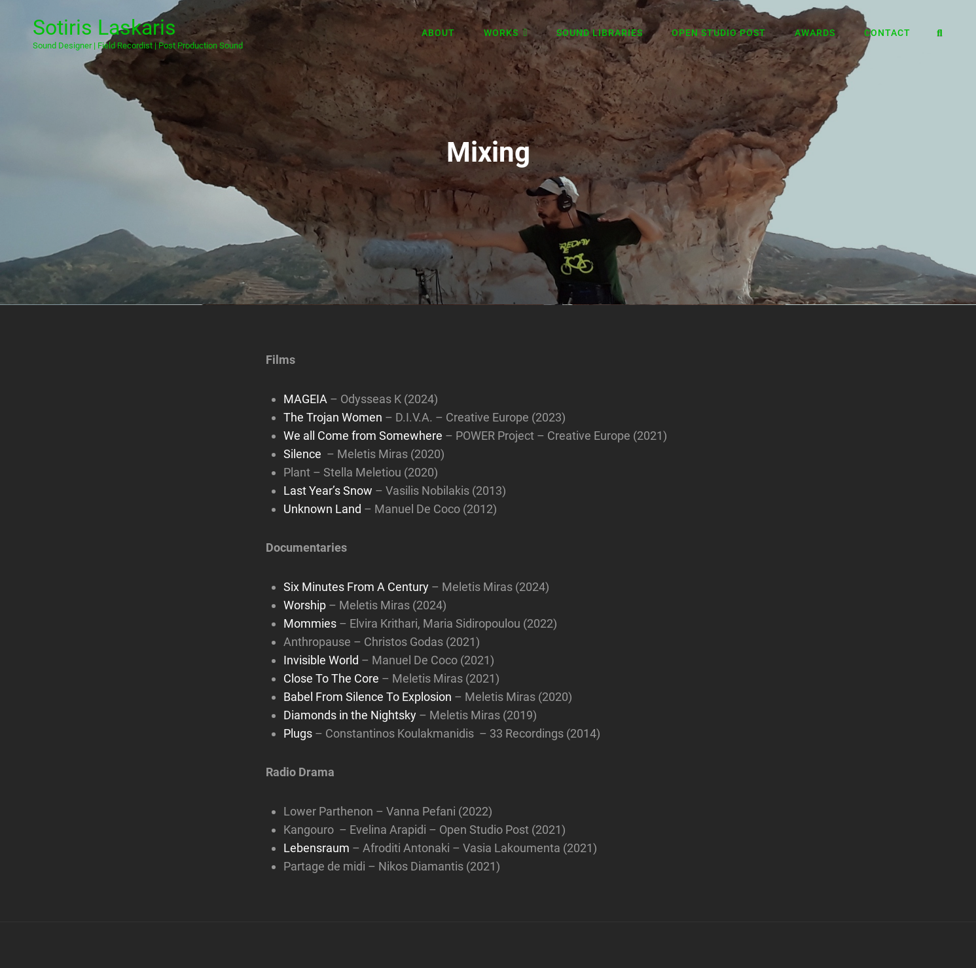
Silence (302, 454)
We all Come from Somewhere (363, 435)
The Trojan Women (332, 417)
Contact (887, 32)
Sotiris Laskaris (104, 27)
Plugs (297, 733)
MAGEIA (305, 399)
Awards (815, 32)
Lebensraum (316, 848)
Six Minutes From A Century (356, 587)
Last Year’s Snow (327, 490)
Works (501, 32)
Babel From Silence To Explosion (367, 697)
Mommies (309, 623)
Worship (304, 605)
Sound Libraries (599, 32)
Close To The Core (331, 678)
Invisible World (321, 660)
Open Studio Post (719, 32)
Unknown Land (322, 509)
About (438, 32)
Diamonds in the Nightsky (349, 715)
